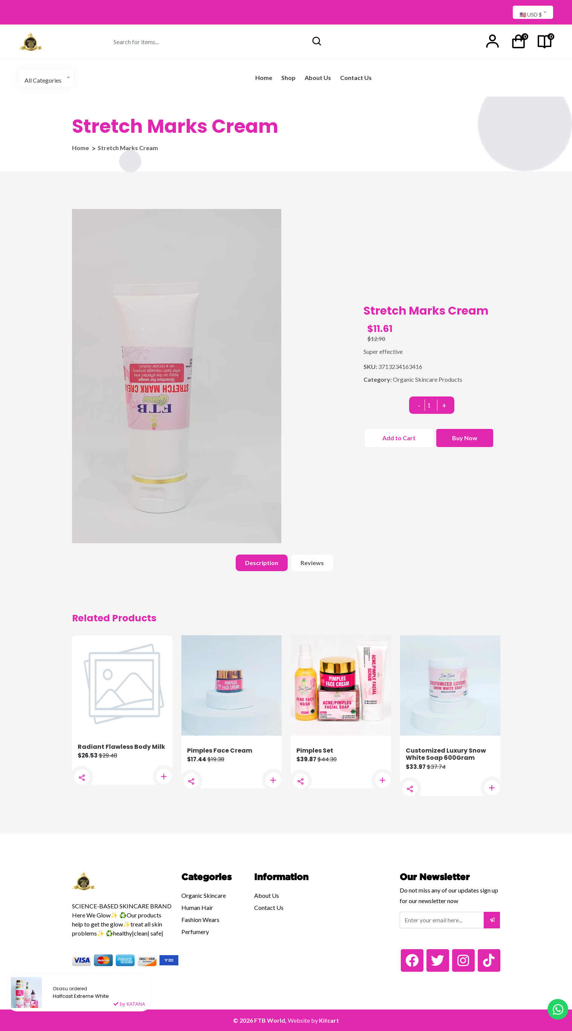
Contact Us (356, 77)
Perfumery (195, 931)
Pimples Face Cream (219, 750)
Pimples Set (314, 750)
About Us (318, 77)
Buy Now (464, 437)
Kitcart (329, 1020)
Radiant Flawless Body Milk (121, 746)
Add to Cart (399, 437)
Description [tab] (261, 562)
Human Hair (197, 907)
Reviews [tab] (312, 562)
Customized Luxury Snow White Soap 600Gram (446, 754)
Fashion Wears (200, 919)
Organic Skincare (203, 895)
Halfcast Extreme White (81, 1000)
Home (263, 77)
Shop (288, 77)
